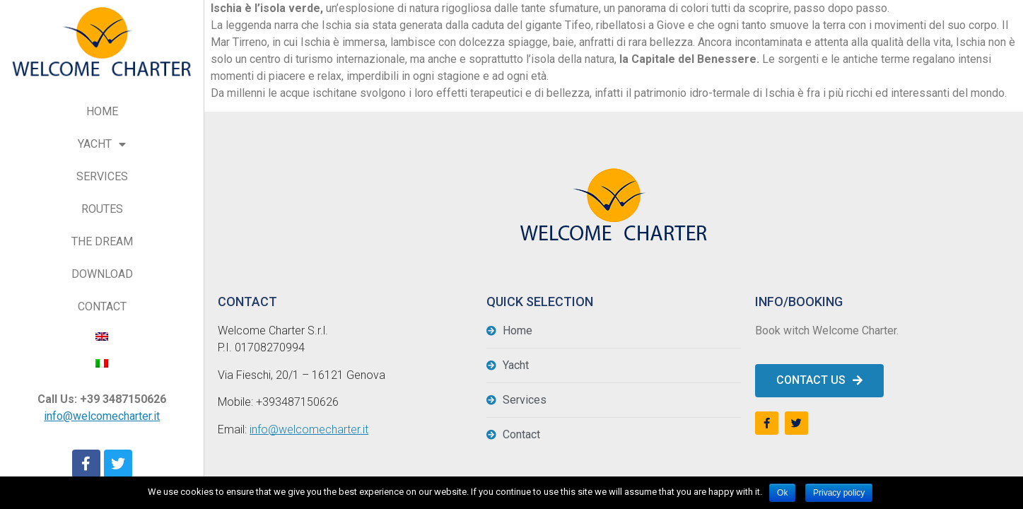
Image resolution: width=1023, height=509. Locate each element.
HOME (102, 111)
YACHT (102, 144)
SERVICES (102, 176)
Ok (782, 493)
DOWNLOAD (102, 274)
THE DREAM (102, 241)
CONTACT (102, 306)
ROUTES (102, 209)
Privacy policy (839, 493)
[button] (819, 380)
